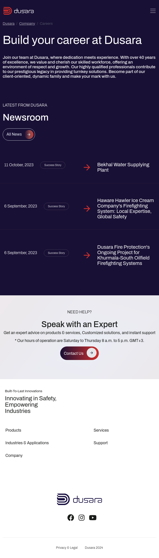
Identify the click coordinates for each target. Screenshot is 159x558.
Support (101, 443)
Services (101, 430)
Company (27, 23)
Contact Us (73, 353)
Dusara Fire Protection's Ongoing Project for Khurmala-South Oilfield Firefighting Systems (123, 255)
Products (13, 430)
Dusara (9, 23)
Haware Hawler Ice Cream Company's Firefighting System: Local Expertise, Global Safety (125, 208)
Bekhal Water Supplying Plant (123, 167)
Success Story (52, 165)
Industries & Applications (27, 443)
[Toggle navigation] (153, 11)
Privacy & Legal (66, 547)
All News (14, 134)
